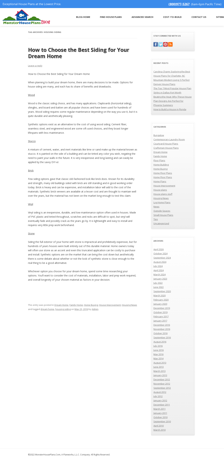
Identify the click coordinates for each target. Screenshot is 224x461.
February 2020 (161, 299)
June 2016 (158, 350)
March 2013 (159, 371)
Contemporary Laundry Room (169, 139)
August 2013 (159, 362)
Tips (155, 219)
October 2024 (160, 253)
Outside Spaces (161, 210)
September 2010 (162, 421)
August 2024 (159, 261)
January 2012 (160, 400)
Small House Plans (163, 215)
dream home (47, 309)
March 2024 (159, 274)
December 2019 (161, 308)
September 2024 (162, 257)
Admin (95, 309)
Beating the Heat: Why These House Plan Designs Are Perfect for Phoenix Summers (172, 101)
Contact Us (198, 17)
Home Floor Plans (162, 173)
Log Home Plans (161, 202)
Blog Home (83, 17)
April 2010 (158, 425)
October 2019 (160, 312)
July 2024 (158, 266)
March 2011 (159, 408)
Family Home (76, 305)
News (156, 206)
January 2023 (160, 278)
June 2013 (158, 366)
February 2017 (161, 316)
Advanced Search (142, 17)
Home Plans (159, 181)
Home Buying (91, 305)
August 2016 (159, 341)
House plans (160, 189)
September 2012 (162, 387)
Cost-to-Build (172, 17)
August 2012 (159, 392)
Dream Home (61, 305)
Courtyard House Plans (165, 143)
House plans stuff (162, 194)
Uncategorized (161, 223)
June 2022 (158, 287)
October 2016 (160, 333)
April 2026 (158, 249)
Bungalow (158, 135)
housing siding (63, 309)
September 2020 (162, 291)
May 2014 (158, 358)
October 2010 (160, 417)
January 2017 (160, 320)
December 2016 (161, 324)
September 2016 (162, 337)
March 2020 (159, 295)
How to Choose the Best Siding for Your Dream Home (78, 53)
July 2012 (158, 396)
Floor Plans (159, 160)
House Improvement (110, 305)
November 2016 (161, 329)
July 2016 (158, 345)
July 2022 (158, 282)
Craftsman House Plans (166, 147)
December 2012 (161, 379)
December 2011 (161, 404)
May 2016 (158, 354)
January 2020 (160, 303)
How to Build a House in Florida (169, 109)
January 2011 (160, 413)
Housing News (129, 305)
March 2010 (159, 429)
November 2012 (161, 383)
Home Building (161, 164)
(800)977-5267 (179, 4)
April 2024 (158, 270)
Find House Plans (111, 17)
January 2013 (160, 375)
